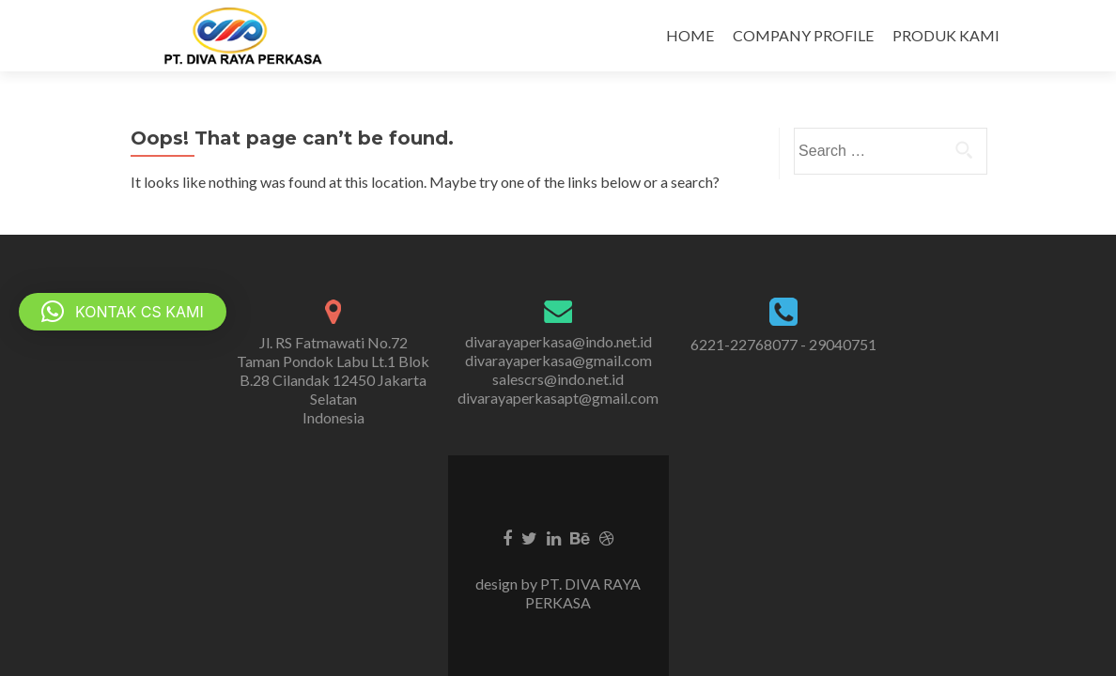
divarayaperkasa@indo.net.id (558, 341)
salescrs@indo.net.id (558, 379)
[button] (122, 311)
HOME (690, 35)
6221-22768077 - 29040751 (783, 344)
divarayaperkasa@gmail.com (558, 360)
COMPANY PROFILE (803, 35)
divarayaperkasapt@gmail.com (558, 398)
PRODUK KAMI (946, 35)
